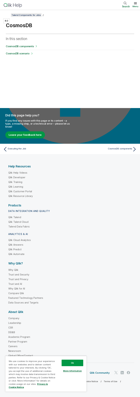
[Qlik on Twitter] (116, 372)
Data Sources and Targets (23, 302)
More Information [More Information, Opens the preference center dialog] (72, 370)
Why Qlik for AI (16, 288)
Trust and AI (15, 283)
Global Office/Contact (20, 355)
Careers (12, 346)
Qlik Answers (15, 244)
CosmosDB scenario (17, 53)
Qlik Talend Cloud (18, 221)
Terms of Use (111, 381)
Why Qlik (13, 269)
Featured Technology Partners (25, 297)
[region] (46, 374)
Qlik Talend (14, 217)
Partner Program (17, 341)
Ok (72, 362)
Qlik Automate (16, 254)
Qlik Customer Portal (20, 191)
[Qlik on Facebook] (128, 372)
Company (13, 318)
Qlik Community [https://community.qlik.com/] (100, 372)
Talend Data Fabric (19, 226)
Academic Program (19, 336)
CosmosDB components (20, 46)
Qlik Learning (15, 186)
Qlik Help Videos (17, 172)
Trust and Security (18, 274)
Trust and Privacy (18, 279)
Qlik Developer (16, 177)
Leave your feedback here (25, 134)
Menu (135, 6)
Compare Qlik (16, 293)
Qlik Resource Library (20, 196)
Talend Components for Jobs (26, 15)
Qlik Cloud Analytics (19, 240)
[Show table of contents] (6, 15)
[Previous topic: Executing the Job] (35, 149)
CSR (10, 327)
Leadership (14, 322)
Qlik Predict (14, 249)
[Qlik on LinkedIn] (122, 372)
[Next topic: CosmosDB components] (104, 149)
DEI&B (11, 332)
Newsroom (14, 350)
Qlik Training (15, 182)
